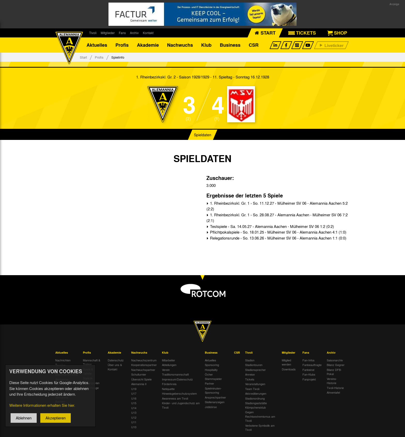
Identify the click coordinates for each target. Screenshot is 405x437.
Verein (166, 370)
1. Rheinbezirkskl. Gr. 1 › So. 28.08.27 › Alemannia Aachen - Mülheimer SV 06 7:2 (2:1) (277, 218)
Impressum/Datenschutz (177, 379)
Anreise (250, 374)
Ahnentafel (333, 393)
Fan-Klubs (308, 374)
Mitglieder (108, 32)
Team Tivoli (252, 389)
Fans (122, 32)
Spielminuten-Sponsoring (213, 390)
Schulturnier (138, 374)
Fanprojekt (309, 379)
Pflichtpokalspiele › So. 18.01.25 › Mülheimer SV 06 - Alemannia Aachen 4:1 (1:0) (277, 232)
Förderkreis (169, 384)
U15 (133, 403)
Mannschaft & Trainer (91, 362)
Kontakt (148, 32)
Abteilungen (169, 365)
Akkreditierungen (255, 394)
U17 (133, 394)
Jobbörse (211, 407)
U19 (133, 389)
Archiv (134, 32)
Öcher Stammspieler (213, 376)
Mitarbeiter (168, 360)
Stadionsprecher (255, 370)
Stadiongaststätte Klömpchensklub (256, 405)
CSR (254, 45)
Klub (206, 45)
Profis (122, 45)
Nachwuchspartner (143, 370)
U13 (133, 413)
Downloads (289, 369)
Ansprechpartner (215, 397)
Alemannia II (138, 384)
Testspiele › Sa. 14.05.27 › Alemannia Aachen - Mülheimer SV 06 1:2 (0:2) (271, 226)
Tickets (249, 379)
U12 (133, 418)
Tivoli (93, 32)
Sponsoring (212, 365)
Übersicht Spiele (141, 379)
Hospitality (211, 370)
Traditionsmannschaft (175, 374)
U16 (133, 398)
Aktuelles (97, 45)
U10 (133, 427)
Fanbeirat (308, 370)
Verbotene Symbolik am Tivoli (260, 428)
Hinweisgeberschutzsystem (179, 394)
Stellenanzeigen (214, 402)
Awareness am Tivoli (175, 398)
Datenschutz (116, 360)
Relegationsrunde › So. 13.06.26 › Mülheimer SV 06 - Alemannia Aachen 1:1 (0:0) (277, 238)
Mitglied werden (286, 362)
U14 (133, 408)
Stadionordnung (255, 398)
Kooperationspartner (144, 365)
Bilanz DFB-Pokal (334, 372)
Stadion (249, 360)
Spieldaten (202, 135)
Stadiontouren (253, 365)
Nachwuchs (180, 45)
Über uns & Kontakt (115, 367)
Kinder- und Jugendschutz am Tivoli (181, 405)
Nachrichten (63, 360)
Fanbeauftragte (312, 365)
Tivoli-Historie (335, 388)
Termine (60, 365)
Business (230, 45)
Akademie (148, 45)
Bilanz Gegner (336, 365)
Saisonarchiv (335, 360)
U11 (133, 422)
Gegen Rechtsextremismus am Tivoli (260, 416)
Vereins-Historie (332, 381)
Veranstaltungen (255, 384)
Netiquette (168, 389)
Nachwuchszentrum (144, 360)
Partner (209, 384)
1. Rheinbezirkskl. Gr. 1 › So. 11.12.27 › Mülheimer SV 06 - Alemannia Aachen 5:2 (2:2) (277, 206)
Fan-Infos (308, 360)
